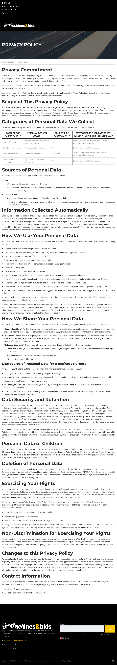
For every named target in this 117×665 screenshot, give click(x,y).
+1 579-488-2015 (10, 10)
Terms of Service (88, 634)
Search (63, 624)
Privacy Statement (108, 634)
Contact (73, 634)
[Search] (110, 628)
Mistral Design (67, 661)
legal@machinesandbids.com (48, 313)
